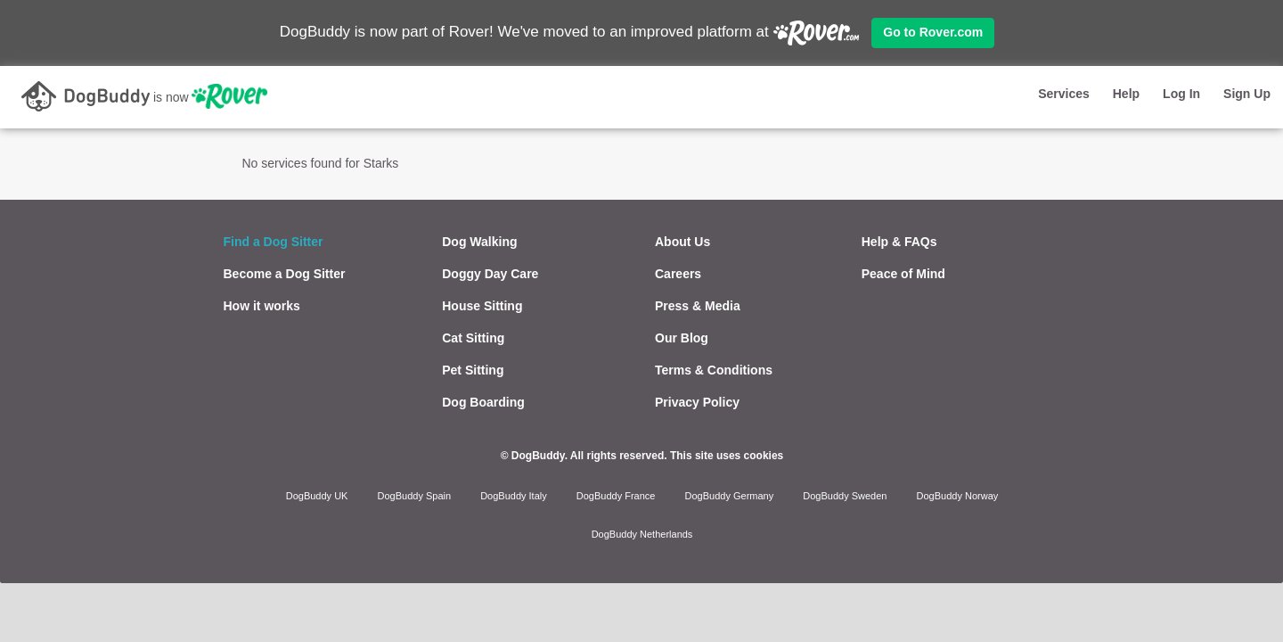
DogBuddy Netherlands (642, 534)
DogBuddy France (616, 495)
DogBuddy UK (317, 495)
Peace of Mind (903, 274)
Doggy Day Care (490, 274)
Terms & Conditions (713, 370)
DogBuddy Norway (958, 495)
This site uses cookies (726, 455)
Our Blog (681, 338)
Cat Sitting (473, 338)
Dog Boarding (483, 402)
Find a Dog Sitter (273, 242)
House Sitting (482, 306)
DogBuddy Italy (513, 495)
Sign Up (1247, 93)
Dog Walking (479, 242)
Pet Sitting (472, 370)
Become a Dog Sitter (285, 274)
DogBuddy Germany (729, 495)
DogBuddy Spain (415, 495)
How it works (262, 306)
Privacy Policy (697, 402)
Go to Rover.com (933, 32)
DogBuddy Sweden (845, 495)
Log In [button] (1181, 93)
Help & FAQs (899, 242)
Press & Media (697, 306)
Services (1064, 93)
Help (1126, 93)
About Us (682, 242)
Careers (678, 274)
